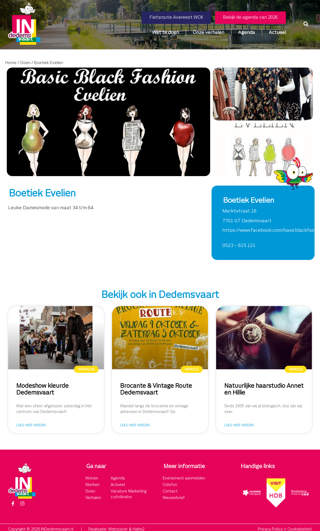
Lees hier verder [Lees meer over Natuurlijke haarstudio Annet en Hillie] (239, 425)
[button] (306, 23)
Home (11, 63)
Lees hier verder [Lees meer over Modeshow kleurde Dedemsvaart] (31, 425)
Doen (25, 63)
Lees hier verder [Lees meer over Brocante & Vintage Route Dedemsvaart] (135, 425)
